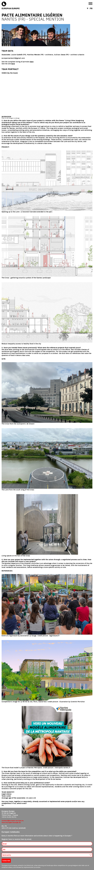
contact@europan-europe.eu (13, 820)
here (31, 61)
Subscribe (6, 860)
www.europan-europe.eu (11, 822)
